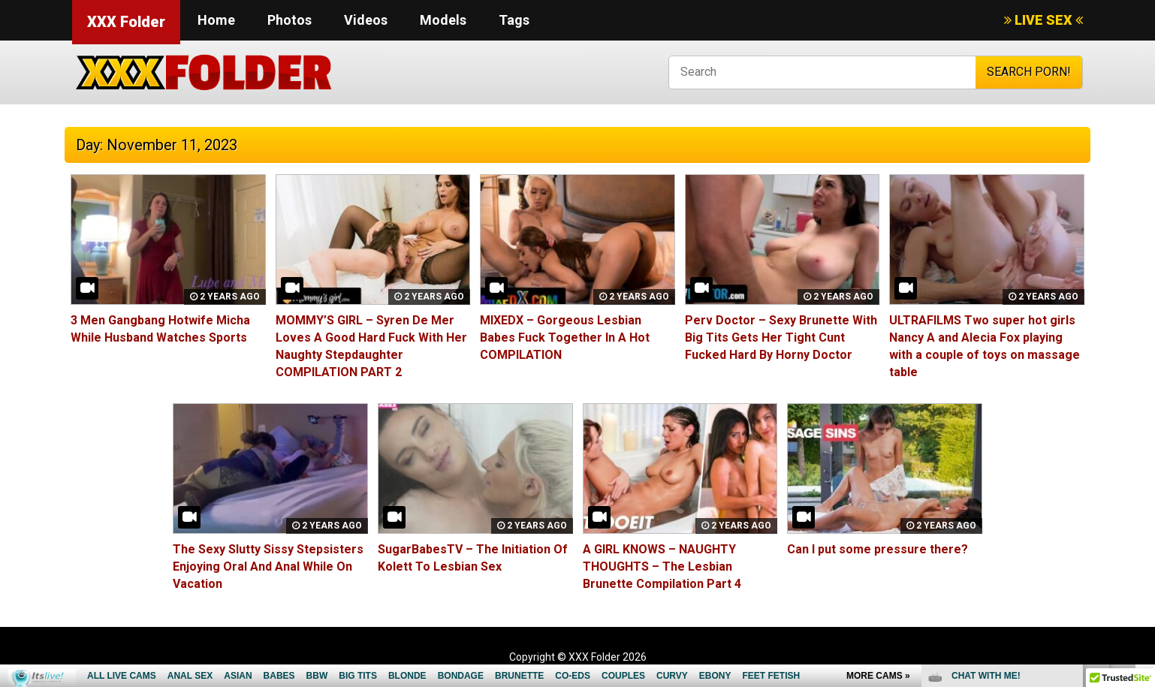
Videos (366, 20)
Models (443, 20)
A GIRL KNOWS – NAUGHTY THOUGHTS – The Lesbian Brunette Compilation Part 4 (662, 566)
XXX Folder (126, 22)
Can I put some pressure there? (877, 549)
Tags (514, 20)
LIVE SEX (1043, 20)
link (1141, 452)
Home (216, 20)
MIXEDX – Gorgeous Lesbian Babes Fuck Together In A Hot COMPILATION (565, 337)
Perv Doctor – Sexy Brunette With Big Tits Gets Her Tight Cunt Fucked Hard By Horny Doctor (781, 337)
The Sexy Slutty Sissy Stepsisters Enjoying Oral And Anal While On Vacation (268, 566)
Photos (289, 20)
